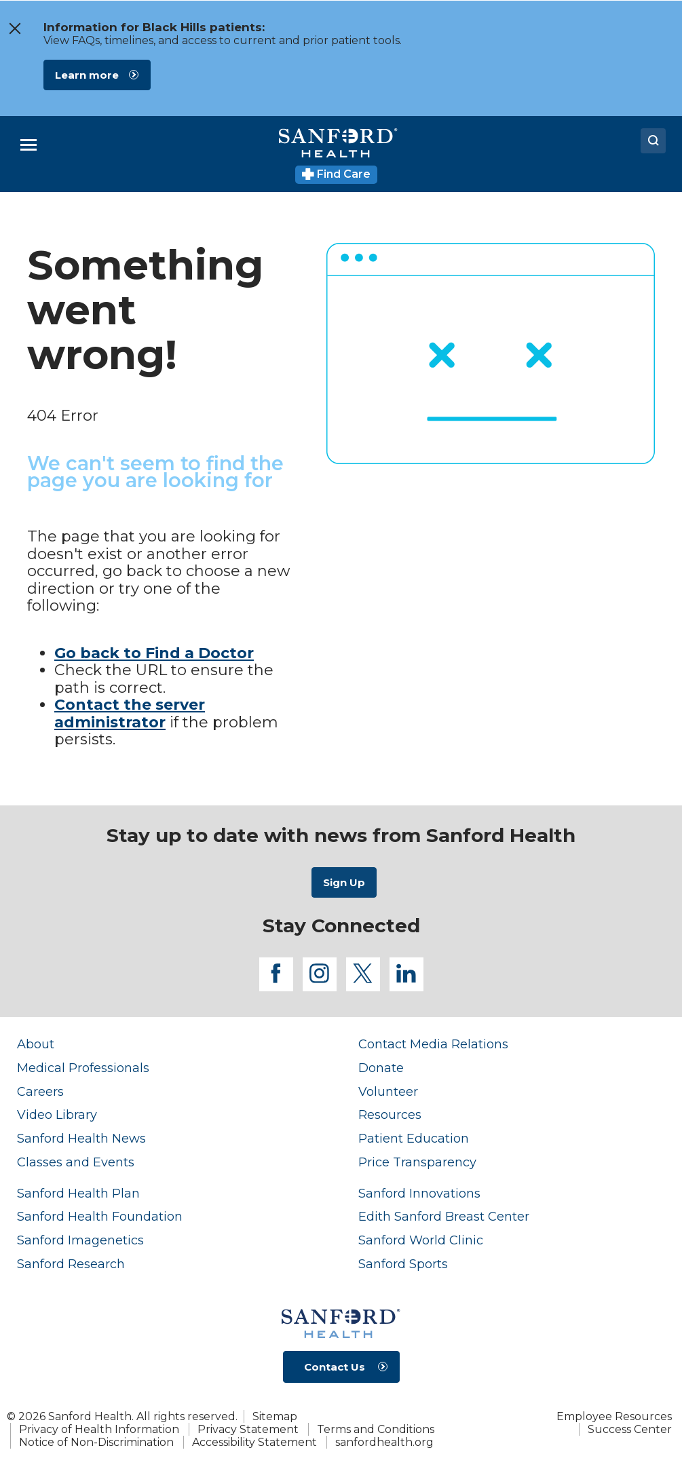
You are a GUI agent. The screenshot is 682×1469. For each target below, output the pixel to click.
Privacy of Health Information (99, 1429)
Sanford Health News (81, 1138)
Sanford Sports (403, 1264)
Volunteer (388, 1091)
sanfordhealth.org (384, 1442)
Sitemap (274, 1416)
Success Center (630, 1429)
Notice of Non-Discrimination (96, 1442)
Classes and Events (75, 1162)
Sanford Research (71, 1264)
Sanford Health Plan (78, 1193)
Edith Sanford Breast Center (443, 1216)
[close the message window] (14, 28)
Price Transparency (417, 1162)
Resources (389, 1114)
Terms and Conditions (375, 1429)
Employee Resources (614, 1416)
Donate (381, 1067)
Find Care (336, 174)
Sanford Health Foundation (100, 1216)
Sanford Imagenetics (80, 1240)
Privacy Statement (248, 1429)
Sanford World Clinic (420, 1240)
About (35, 1044)
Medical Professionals (83, 1067)
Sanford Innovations (419, 1193)
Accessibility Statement (254, 1442)
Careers (40, 1091)
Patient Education (413, 1138)
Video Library (57, 1114)
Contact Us (334, 1366)
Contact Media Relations (433, 1044)
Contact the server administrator (129, 713)
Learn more (87, 75)
